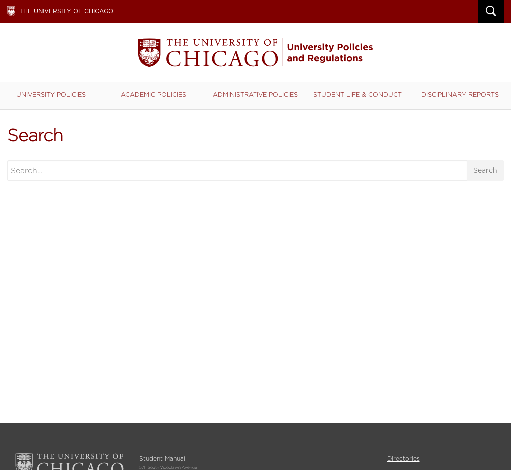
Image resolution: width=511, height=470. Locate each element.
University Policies (51, 94)
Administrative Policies (255, 94)
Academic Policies (153, 94)
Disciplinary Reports (460, 94)
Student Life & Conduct (357, 94)
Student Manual (255, 52)
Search (485, 170)
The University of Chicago (66, 11)
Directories (403, 458)
